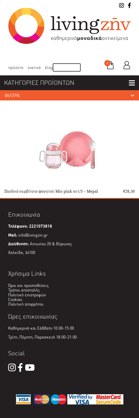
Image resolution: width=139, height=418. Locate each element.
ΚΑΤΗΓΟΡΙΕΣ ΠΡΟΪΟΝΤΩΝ (39, 82)
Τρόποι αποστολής (24, 290)
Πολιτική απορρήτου (25, 304)
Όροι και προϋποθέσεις (28, 285)
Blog (49, 67)
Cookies (15, 299)
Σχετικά (34, 67)
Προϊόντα (15, 67)
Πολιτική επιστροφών (27, 295)
